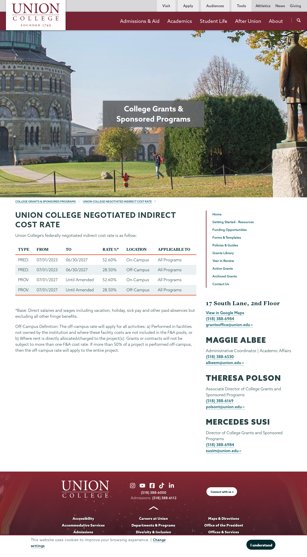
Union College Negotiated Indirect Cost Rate (120, 201)
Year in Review (223, 261)
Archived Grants (224, 276)
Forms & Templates (226, 237)
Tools (241, 6)
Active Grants (222, 268)
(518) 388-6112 (164, 499)
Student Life (213, 21)
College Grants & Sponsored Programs (46, 201)
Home (217, 214)
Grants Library (223, 253)
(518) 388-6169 (220, 401)
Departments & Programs (153, 527)
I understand (261, 545)
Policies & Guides (225, 245)
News (280, 6)
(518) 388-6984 (220, 319)
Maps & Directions (224, 520)
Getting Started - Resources (233, 222)
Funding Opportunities (229, 230)
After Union (248, 21)
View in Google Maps (225, 312)
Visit (166, 6)
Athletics (263, 6)
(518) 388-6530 (220, 357)
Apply (188, 6)
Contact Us (220, 284)
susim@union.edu (224, 452)
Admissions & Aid (140, 21)
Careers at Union (153, 520)
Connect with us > (222, 493)
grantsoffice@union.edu (229, 325)
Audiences (215, 6)
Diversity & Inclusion (153, 533)
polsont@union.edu (225, 408)
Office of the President (223, 527)
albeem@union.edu (225, 363)
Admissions (83, 533)
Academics (179, 21)
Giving (295, 6)
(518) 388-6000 (154, 494)
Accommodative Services (83, 527)
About (276, 21)
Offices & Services (223, 533)
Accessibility (83, 520)
